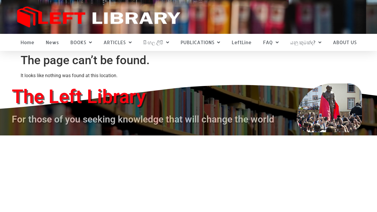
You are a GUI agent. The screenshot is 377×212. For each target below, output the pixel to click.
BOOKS (81, 42)
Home (27, 42)
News (52, 42)
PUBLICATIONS (200, 42)
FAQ (271, 42)
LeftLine (242, 42)
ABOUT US (344, 42)
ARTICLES (117, 42)
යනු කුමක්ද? (305, 42)
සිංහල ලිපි (156, 42)
